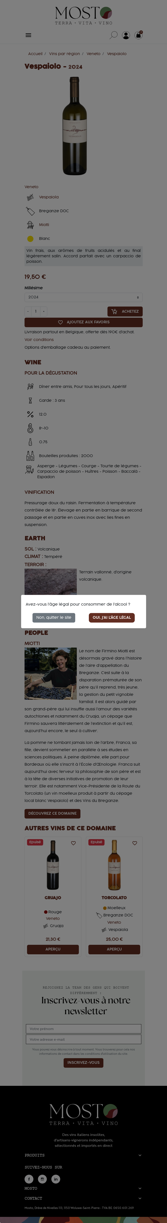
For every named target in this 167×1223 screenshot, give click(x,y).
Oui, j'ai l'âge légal (112, 617)
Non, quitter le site (53, 617)
